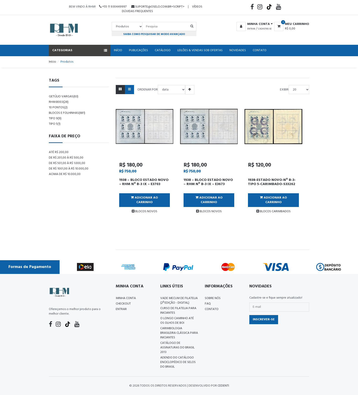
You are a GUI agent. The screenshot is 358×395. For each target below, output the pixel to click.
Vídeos (197, 6)
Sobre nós (213, 298)
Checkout (123, 303)
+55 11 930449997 (112, 6)
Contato (259, 50)
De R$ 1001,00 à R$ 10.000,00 (68, 168)
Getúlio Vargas (63, 96)
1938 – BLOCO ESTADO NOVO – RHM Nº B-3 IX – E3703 (143, 182)
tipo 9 (55, 118)
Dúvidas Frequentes (137, 11)
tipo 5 (55, 124)
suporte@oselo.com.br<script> (157, 6)
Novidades (237, 50)
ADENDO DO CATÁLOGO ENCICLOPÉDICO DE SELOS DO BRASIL (178, 362)
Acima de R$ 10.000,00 (65, 174)
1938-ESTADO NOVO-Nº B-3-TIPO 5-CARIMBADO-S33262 (272, 182)
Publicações (138, 50)
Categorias (79, 50)
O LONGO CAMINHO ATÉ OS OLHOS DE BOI (177, 321)
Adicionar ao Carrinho (144, 200)
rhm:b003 (58, 102)
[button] (254, 24)
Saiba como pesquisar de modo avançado (154, 34)
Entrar (251, 29)
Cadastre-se (264, 29)
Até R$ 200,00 (58, 152)
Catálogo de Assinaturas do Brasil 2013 (177, 347)
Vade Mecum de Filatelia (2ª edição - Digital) (179, 300)
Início (118, 50)
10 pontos (58, 107)
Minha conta (126, 298)
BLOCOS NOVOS (144, 211)
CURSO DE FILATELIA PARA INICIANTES (178, 310)
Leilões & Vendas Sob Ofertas (200, 50)
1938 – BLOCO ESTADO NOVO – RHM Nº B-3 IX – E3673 (208, 182)
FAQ (208, 303)
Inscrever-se (264, 319)
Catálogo (163, 50)
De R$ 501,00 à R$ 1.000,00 (67, 163)
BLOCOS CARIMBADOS (273, 211)
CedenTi (223, 385)
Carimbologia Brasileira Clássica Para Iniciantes (179, 333)
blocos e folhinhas (67, 113)
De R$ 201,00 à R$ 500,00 (66, 157)
